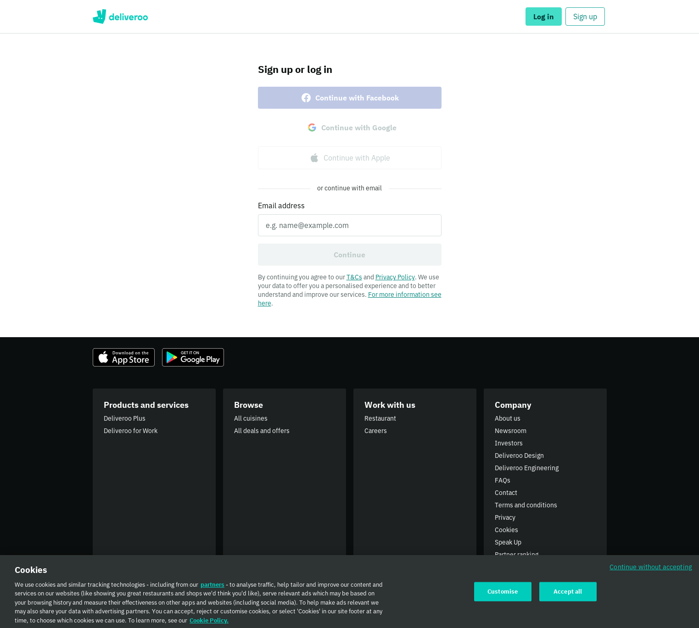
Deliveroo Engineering (527, 468)
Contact (506, 493)
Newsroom (510, 431)
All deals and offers (262, 431)
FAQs (502, 480)
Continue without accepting (651, 570)
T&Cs (354, 277)
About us (507, 418)
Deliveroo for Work (130, 431)
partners (212, 588)
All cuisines (251, 418)
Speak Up (508, 542)
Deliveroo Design (519, 455)
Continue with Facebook (350, 97)
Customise (502, 595)
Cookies (506, 530)
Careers (375, 431)
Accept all (568, 595)
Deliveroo (120, 16)
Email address (281, 205)
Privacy (505, 517)
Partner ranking (516, 554)
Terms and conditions (526, 505)
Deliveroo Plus (124, 418)
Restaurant (380, 418)
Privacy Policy (395, 277)
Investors (509, 443)
